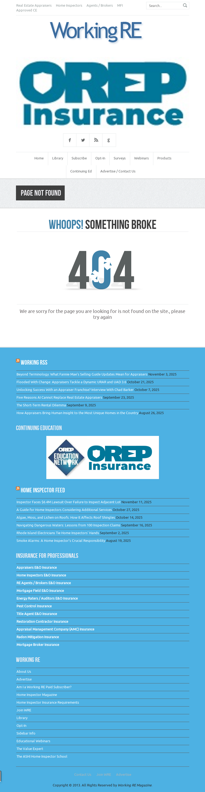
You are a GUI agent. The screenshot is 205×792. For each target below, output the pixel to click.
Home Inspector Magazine (37, 694)
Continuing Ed (81, 171)
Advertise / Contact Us (118, 171)
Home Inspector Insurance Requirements (48, 702)
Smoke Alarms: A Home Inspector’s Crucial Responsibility (61, 540)
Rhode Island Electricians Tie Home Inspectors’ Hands (58, 533)
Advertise (24, 679)
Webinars (141, 158)
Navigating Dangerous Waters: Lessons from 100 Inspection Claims (68, 525)
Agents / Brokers (100, 5)
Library (57, 158)
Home (39, 158)
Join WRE (24, 710)
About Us (24, 671)
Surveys (120, 158)
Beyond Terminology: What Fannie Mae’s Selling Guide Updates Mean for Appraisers (82, 374)
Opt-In (100, 158)
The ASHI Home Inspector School (42, 756)
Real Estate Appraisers (34, 5)
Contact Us (82, 774)
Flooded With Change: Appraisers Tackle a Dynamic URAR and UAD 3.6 (71, 382)
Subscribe (79, 158)
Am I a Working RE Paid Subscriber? (44, 687)
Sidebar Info (26, 733)
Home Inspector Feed (43, 490)
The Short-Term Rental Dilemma (41, 405)
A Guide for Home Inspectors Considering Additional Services (64, 510)
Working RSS (34, 362)
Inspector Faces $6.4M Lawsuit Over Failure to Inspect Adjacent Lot (69, 502)
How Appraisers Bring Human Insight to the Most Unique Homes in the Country (77, 413)
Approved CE (26, 10)
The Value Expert (30, 748)
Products (164, 158)
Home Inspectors (69, 5)
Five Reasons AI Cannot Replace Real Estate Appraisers (59, 397)
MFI (120, 5)
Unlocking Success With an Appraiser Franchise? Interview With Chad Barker (75, 389)
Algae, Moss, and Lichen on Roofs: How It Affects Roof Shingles (66, 517)
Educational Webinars (33, 741)
